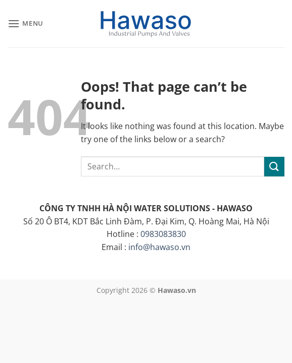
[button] (25, 23)
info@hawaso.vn (159, 247)
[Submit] (274, 166)
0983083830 (163, 233)
